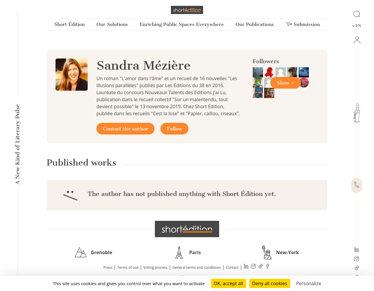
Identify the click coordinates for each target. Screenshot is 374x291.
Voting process (155, 267)
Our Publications (255, 24)
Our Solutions (112, 24)
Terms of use (127, 267)
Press (107, 267)
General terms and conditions (196, 267)
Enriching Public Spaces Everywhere (182, 24)
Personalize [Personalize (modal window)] (308, 283)
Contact (232, 267)
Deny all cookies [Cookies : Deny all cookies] (269, 283)
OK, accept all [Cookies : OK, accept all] (228, 283)
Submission (302, 24)
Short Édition (69, 24)
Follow (174, 129)
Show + (286, 83)
